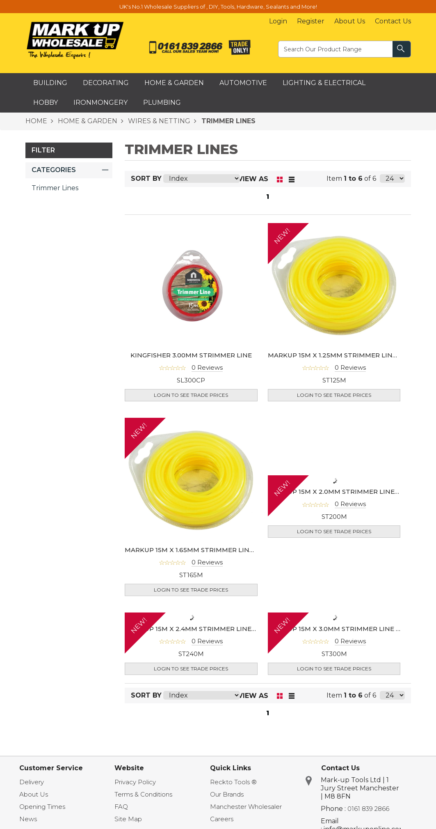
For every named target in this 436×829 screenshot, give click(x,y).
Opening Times (42, 807)
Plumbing (162, 102)
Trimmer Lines (55, 188)
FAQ (121, 807)
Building (50, 83)
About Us (349, 21)
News (28, 819)
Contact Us (393, 21)
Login (278, 21)
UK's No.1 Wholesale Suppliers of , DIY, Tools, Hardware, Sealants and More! (218, 6)
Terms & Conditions (143, 794)
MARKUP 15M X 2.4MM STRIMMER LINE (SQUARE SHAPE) (216, 629)
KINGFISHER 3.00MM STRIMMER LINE (191, 355)
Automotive (243, 83)
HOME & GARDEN (86, 121)
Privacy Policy (135, 782)
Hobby (45, 102)
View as (253, 179)
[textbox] (336, 48)
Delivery (31, 782)
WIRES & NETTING (158, 121)
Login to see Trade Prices (191, 395)
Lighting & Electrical (324, 83)
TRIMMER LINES (227, 121)
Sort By (146, 178)
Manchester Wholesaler (246, 807)
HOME (36, 121)
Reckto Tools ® (233, 782)
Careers (221, 819)
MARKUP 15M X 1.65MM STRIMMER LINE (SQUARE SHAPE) (217, 550)
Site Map (128, 819)
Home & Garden (174, 83)
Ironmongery (100, 102)
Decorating (106, 83)
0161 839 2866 (368, 809)
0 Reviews (207, 367)
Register (310, 21)
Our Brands (227, 794)
